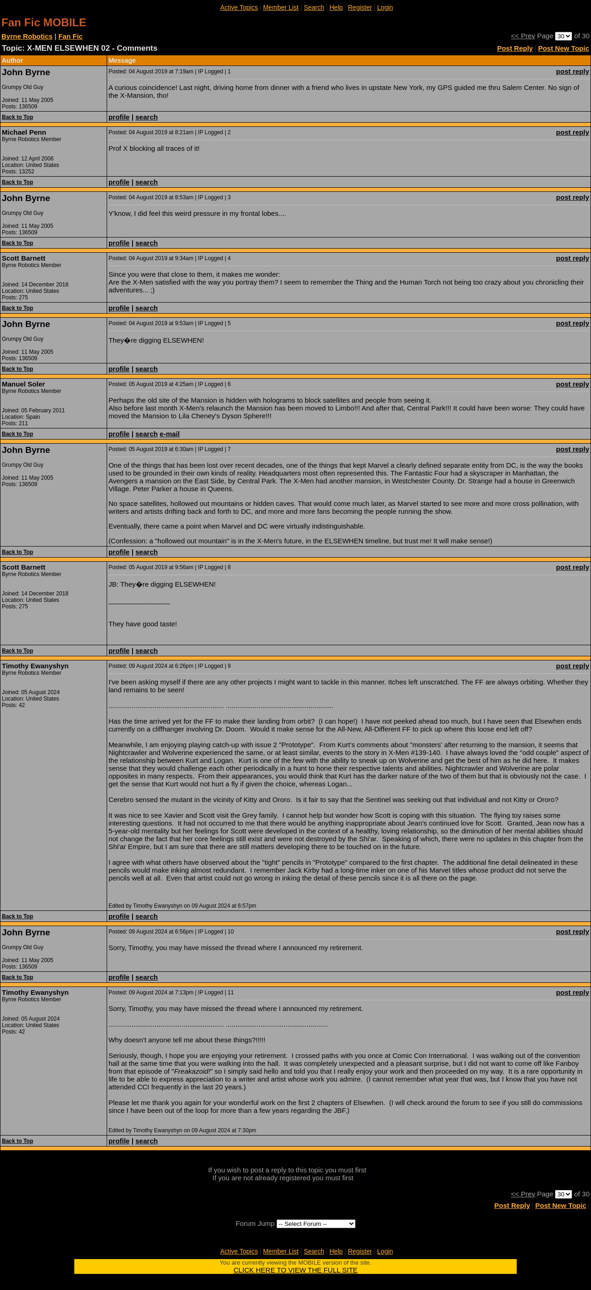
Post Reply (515, 48)
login (375, 1170)
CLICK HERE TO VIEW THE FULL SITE (296, 1270)
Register (360, 7)
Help (336, 7)
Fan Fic (70, 36)
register (367, 1178)
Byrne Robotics (27, 36)
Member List (281, 7)
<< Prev (523, 36)
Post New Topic (563, 48)
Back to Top (17, 117)
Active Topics (239, 7)
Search (314, 7)
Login (385, 7)
